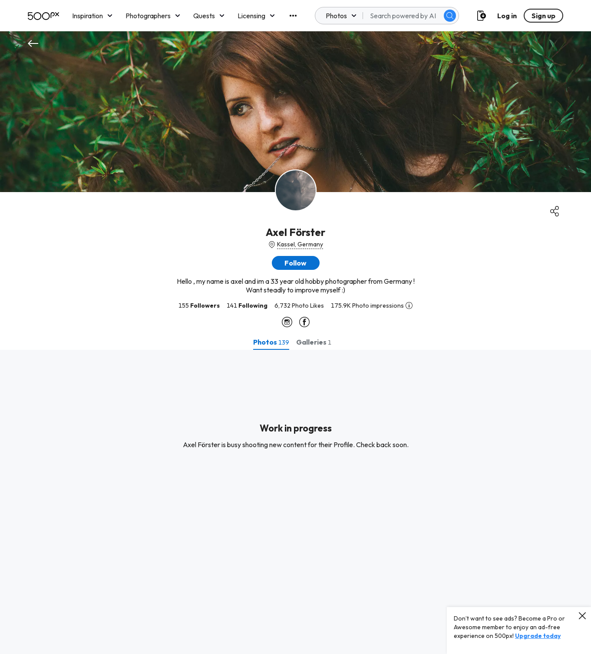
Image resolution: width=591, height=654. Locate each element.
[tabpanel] (295, 502)
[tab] (271, 342)
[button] (296, 263)
